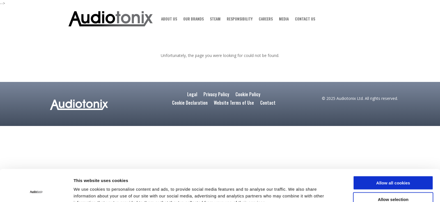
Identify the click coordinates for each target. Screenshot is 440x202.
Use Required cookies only (393, 185)
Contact (268, 103)
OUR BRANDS (193, 19)
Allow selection (393, 169)
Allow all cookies (393, 152)
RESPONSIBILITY (240, 19)
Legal (192, 95)
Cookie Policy (247, 95)
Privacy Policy (216, 95)
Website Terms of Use (234, 103)
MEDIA (284, 19)
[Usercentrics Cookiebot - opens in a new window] (36, 191)
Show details (299, 191)
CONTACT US (305, 19)
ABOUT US (169, 19)
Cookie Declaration (190, 103)
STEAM (215, 19)
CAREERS (266, 19)
